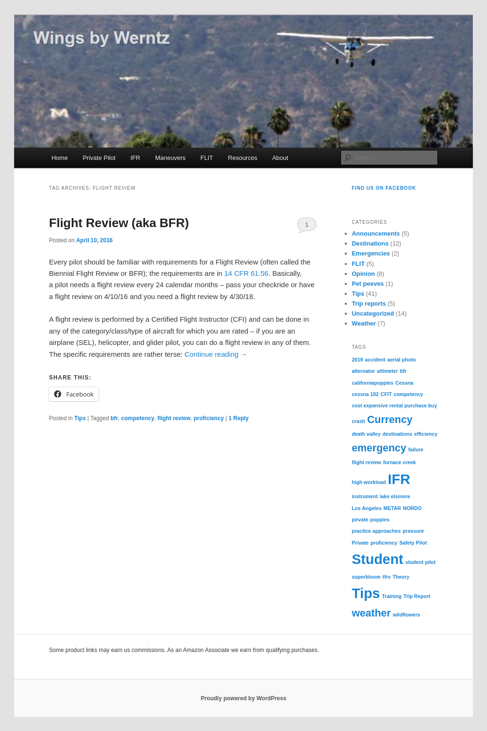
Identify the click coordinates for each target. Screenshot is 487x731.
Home (59, 157)
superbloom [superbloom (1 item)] (366, 577)
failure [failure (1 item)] (415, 449)
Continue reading (216, 354)
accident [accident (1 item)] (375, 359)
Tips (79, 418)
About (280, 157)
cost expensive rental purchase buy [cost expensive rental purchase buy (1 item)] (394, 405)
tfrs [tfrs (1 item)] (387, 577)
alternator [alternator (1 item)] (363, 371)
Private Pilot (99, 157)
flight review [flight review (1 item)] (366, 462)
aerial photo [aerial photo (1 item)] (401, 359)
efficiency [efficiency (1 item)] (425, 434)
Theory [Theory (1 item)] (401, 577)
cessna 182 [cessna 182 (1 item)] (365, 394)
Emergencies (371, 253)
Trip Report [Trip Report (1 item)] (416, 596)
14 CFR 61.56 (246, 273)
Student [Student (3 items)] (377, 559)
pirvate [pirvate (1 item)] (360, 519)
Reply (239, 418)
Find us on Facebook (384, 188)
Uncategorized (373, 313)
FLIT (206, 157)
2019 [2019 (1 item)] (357, 359)
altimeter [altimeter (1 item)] (387, 371)
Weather (364, 323)
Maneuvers (170, 157)
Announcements (376, 233)
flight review (173, 418)
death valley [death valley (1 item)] (366, 434)
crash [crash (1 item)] (358, 421)
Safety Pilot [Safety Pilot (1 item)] (413, 543)
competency (137, 418)
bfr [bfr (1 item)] (403, 371)
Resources (242, 157)
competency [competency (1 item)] (408, 394)
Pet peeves (368, 283)
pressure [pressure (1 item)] (413, 531)
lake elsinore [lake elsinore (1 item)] (395, 496)
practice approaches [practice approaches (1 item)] (376, 531)
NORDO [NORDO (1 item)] (412, 508)
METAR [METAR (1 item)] (392, 508)
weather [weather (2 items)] (371, 613)
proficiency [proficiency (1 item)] (383, 543)
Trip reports (369, 303)
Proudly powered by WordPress (243, 698)
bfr (114, 418)
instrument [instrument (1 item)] (365, 496)
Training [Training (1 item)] (392, 596)
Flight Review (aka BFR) (119, 223)
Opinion (363, 273)
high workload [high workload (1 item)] (369, 482)
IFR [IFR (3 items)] (399, 479)
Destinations (370, 243)
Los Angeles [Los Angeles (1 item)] (367, 508)
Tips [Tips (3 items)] (366, 593)
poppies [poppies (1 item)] (380, 519)
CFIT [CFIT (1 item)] (386, 394)
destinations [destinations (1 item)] (397, 434)
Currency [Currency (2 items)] (389, 419)
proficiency (209, 418)
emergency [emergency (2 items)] (379, 448)
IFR (135, 157)
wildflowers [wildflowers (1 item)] (406, 614)
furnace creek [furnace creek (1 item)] (399, 462)
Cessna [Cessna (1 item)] (404, 383)
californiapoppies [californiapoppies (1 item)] (372, 383)
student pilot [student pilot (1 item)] (420, 562)
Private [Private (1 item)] (360, 543)
